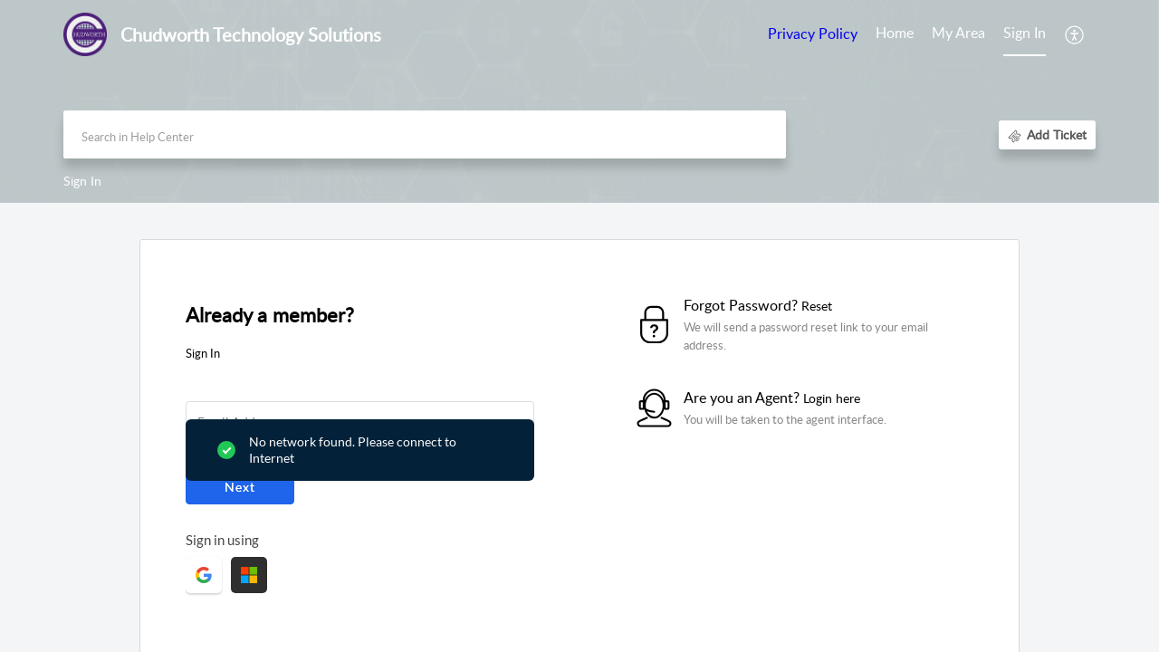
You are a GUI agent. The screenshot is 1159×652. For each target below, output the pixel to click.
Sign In (1024, 33)
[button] (1075, 34)
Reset (816, 305)
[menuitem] (1024, 34)
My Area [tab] (958, 33)
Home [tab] (895, 33)
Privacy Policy (812, 33)
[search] (424, 134)
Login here (831, 398)
